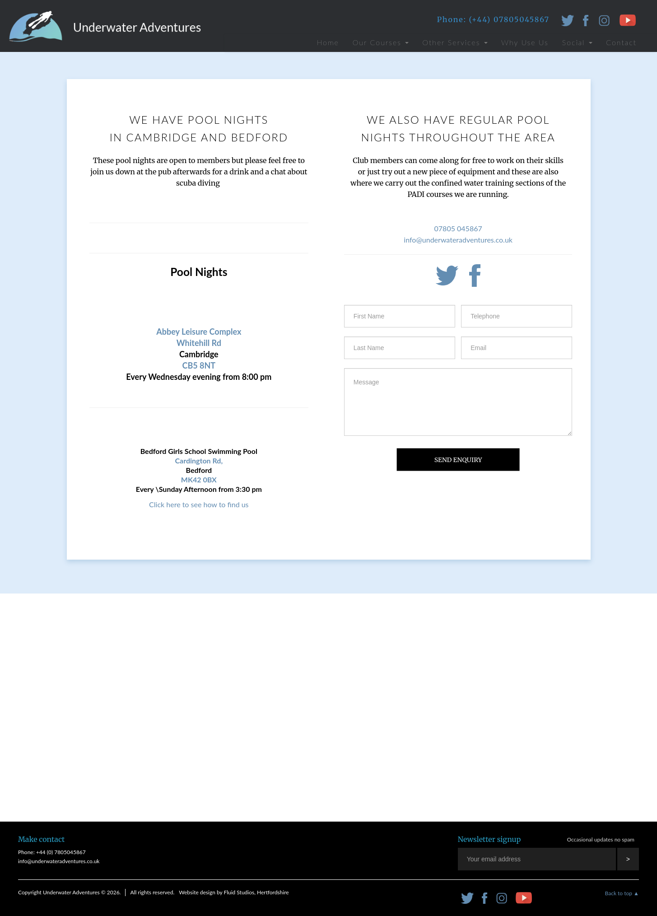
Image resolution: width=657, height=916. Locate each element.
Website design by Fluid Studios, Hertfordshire (234, 892)
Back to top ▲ (622, 893)
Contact (621, 42)
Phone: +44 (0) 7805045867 (52, 852)
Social (577, 42)
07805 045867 (458, 228)
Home (328, 42)
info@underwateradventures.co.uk (458, 239)
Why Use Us (525, 42)
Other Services (454, 42)
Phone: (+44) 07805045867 (493, 19)
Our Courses (381, 42)
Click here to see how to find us (198, 504)
